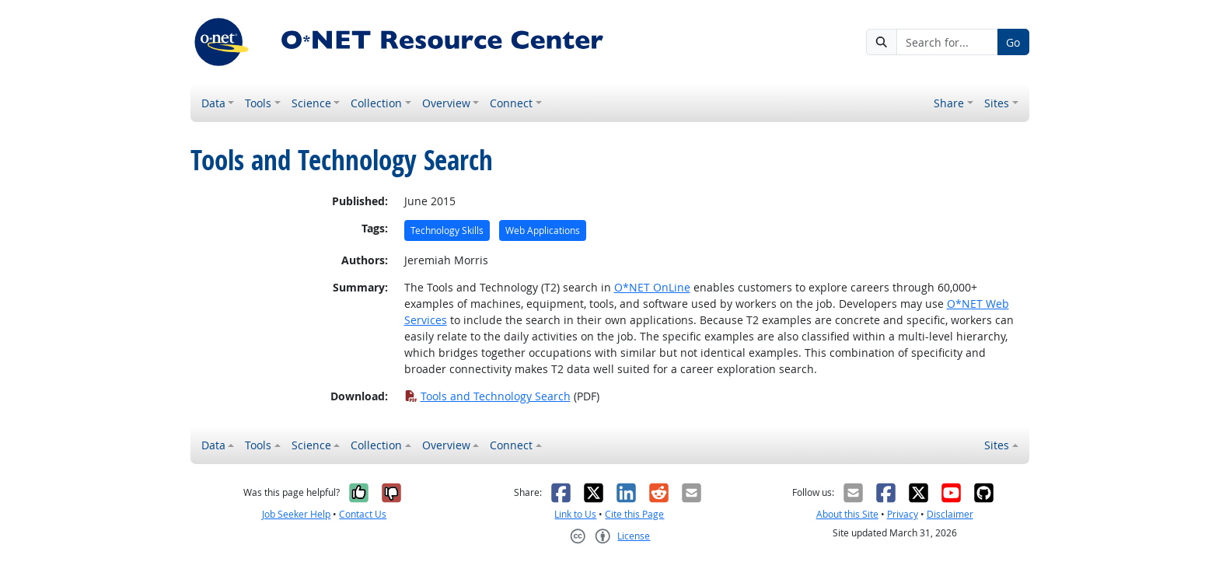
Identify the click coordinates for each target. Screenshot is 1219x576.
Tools (258, 103)
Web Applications (542, 230)
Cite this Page (634, 514)
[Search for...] (946, 42)
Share (949, 103)
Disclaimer (950, 514)
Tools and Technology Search (487, 396)
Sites (996, 103)
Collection (376, 103)
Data (213, 103)
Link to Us (575, 514)
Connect (511, 103)
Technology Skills (447, 230)
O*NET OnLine (652, 287)
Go (1013, 42)
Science (311, 103)
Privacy (902, 514)
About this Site (847, 514)
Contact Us (362, 514)
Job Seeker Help (296, 514)
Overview (446, 103)
